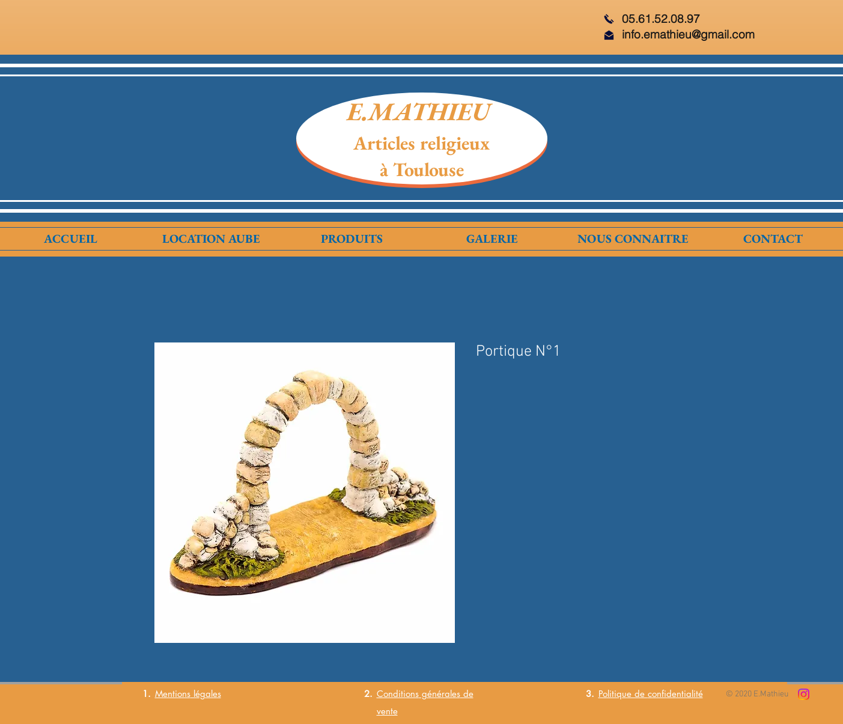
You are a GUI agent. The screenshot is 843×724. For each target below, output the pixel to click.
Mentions (172, 693)
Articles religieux (421, 143)
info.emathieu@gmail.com (688, 34)
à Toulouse (422, 169)
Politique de (623, 693)
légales (205, 693)
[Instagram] (803, 694)
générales (439, 693)
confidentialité (675, 693)
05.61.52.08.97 (661, 18)
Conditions (398, 693)
